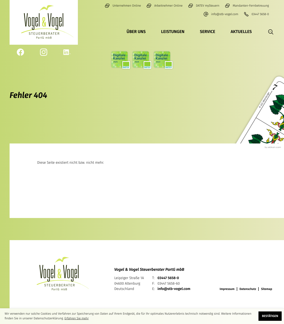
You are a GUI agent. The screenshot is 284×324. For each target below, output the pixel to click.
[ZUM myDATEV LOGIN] (123, 5)
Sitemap (266, 289)
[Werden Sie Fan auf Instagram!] (43, 52)
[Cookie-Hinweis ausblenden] (270, 316)
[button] (256, 14)
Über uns (136, 31)
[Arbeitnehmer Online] (164, 5)
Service (207, 31)
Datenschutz (248, 289)
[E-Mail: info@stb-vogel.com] (220, 14)
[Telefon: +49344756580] (168, 278)
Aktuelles (241, 31)
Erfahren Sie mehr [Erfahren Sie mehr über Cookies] (76, 318)
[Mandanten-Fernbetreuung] (247, 5)
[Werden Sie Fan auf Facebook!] (20, 52)
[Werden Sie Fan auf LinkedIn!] (67, 52)
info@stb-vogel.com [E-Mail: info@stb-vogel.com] (173, 289)
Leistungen (172, 31)
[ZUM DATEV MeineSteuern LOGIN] (203, 5)
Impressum (227, 289)
